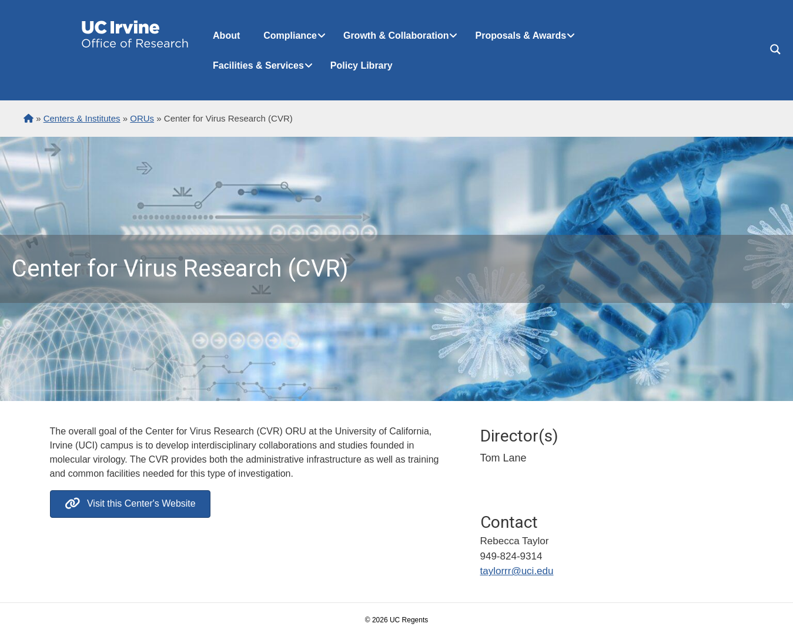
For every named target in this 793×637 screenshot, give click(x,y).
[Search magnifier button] (775, 49)
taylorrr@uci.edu (517, 571)
